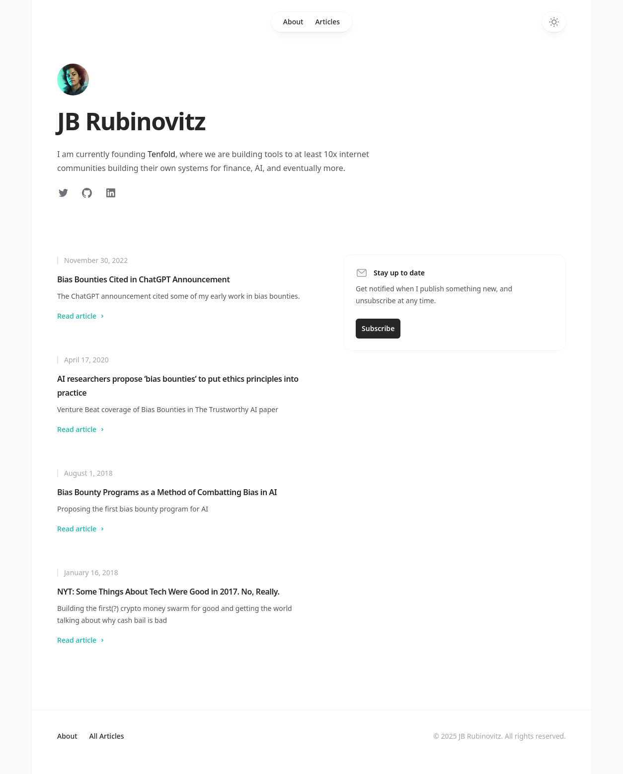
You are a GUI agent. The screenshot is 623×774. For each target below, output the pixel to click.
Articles (327, 21)
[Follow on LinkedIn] (111, 193)
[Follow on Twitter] (63, 193)
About (293, 21)
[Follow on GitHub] (87, 193)
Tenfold (161, 154)
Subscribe (378, 328)
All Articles (106, 736)
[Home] (73, 79)
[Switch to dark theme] (554, 22)
